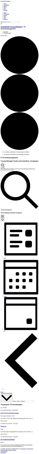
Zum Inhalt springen (5, 1)
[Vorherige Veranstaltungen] (21, 388)
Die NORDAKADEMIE (8, 439)
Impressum (23, 448)
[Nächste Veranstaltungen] (4, 389)
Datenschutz (30, 448)
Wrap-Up (3, 426)
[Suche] (1, 23)
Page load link (4, 451)
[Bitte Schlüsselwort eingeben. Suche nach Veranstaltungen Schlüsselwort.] (7, 170)
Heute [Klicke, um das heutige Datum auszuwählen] (2, 392)
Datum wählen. (16, 401)
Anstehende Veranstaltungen (11, 27)
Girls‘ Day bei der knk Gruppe (10, 413)
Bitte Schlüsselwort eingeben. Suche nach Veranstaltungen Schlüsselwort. (18, 168)
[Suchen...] (13, 22)
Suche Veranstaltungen (6, 209)
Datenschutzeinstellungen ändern (8, 450)
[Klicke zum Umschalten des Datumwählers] (7, 397)
